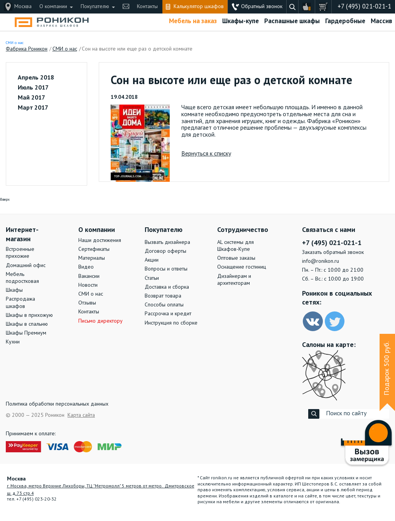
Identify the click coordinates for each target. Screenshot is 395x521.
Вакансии (89, 276)
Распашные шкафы (292, 21)
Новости (88, 285)
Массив (381, 21)
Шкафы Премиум (26, 333)
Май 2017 (31, 98)
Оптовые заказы (236, 258)
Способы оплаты (164, 305)
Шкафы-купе (240, 21)
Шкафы (14, 290)
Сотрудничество (242, 230)
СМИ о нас (15, 43)
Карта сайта (81, 415)
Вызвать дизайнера (167, 242)
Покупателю (95, 6)
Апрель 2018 (36, 78)
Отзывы (87, 303)
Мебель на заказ (193, 21)
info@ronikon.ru (320, 261)
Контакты (147, 6)
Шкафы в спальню (27, 324)
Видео (86, 267)
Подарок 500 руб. (386, 369)
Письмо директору (100, 321)
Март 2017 (33, 108)
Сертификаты (94, 249)
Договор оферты (165, 251)
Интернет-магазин (22, 234)
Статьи (152, 278)
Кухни (13, 342)
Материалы (91, 258)
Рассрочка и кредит (168, 313)
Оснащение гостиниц (241, 267)
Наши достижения (99, 240)
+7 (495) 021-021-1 (364, 6)
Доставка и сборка (167, 287)
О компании (53, 6)
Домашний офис (26, 265)
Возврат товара (163, 296)
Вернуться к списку (206, 154)
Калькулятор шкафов (199, 6)
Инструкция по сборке (171, 323)
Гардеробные (345, 21)
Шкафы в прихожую (29, 315)
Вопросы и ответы (166, 269)
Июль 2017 (33, 88)
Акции (152, 260)
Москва (23, 6)
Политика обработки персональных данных (57, 404)
